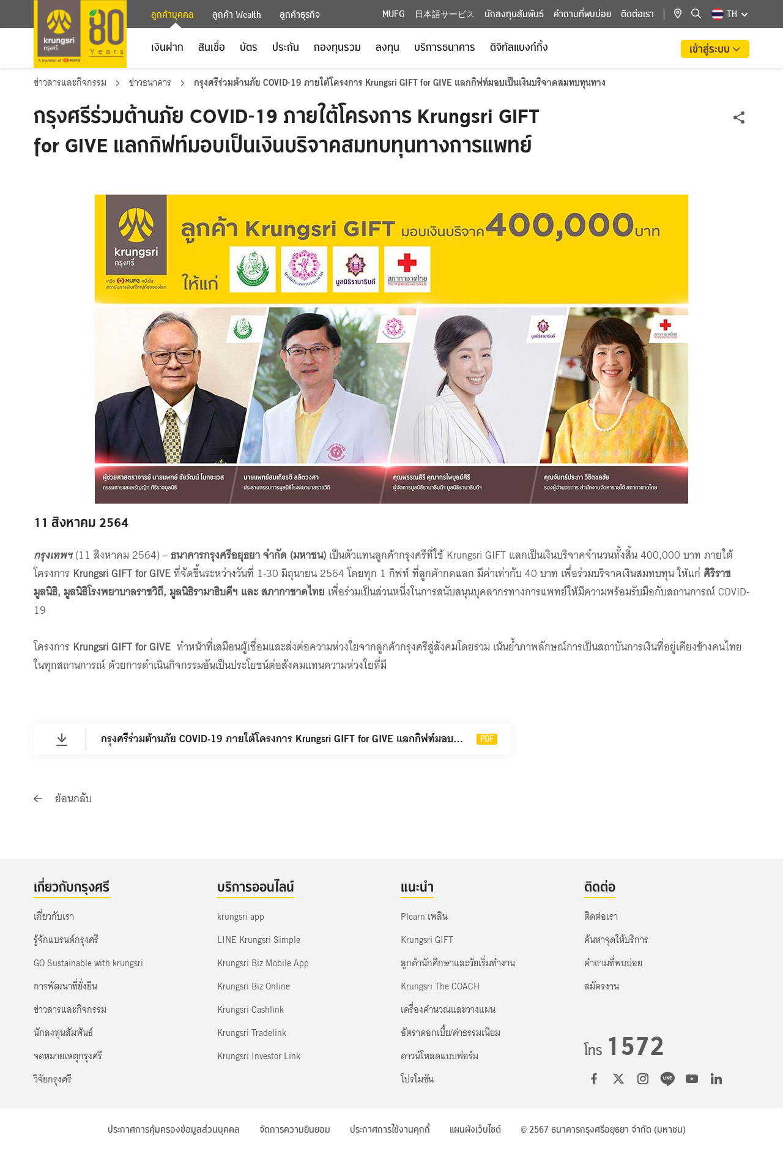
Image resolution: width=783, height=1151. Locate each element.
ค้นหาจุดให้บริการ (616, 940)
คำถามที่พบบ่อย (582, 14)
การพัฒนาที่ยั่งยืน (65, 986)
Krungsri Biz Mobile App (263, 963)
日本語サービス (445, 14)
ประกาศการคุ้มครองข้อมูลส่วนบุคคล (174, 1129)
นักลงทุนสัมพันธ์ (514, 14)
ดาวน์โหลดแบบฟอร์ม (439, 1056)
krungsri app (240, 917)
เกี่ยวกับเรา (54, 917)
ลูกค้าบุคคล (172, 16)
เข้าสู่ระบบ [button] (710, 49)
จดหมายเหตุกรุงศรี (68, 1056)
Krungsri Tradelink (251, 1033)
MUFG (393, 14)
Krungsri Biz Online (253, 986)
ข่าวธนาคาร (151, 83)
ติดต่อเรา (637, 14)
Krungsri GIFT (427, 940)
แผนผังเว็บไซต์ (475, 1129)
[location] (682, 14)
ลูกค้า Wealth (236, 14)
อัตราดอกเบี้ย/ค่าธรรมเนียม (450, 1033)
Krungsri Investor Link (258, 1056)
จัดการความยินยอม (294, 1129)
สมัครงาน (601, 986)
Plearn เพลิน (424, 917)
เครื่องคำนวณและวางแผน (448, 1010)
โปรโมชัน (417, 1079)
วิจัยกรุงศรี (53, 1079)
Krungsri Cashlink (250, 1010)
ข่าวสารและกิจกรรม (71, 83)
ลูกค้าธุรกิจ (300, 14)
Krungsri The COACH (440, 986)
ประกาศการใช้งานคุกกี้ (390, 1129)
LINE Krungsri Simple (258, 940)
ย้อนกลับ (63, 799)
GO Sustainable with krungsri (88, 963)
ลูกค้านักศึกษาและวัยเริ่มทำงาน (458, 963)
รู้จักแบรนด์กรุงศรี (66, 940)
